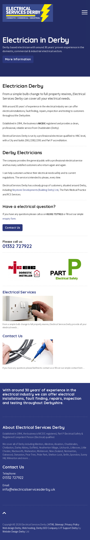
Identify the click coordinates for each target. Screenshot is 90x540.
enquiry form (9, 218)
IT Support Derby (69, 528)
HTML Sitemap (55, 524)
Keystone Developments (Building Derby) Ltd (35, 189)
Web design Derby (12, 528)
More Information (18, 59)
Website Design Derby (14, 531)
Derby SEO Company (47, 528)
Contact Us (12, 227)
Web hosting (28, 528)
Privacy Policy (72, 524)
